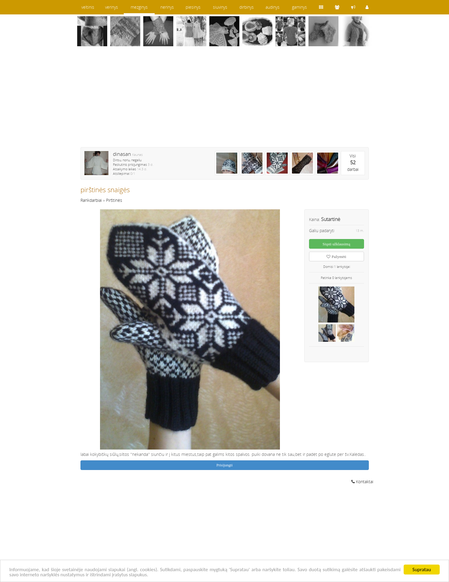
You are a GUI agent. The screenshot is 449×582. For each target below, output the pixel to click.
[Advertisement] (224, 101)
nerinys (167, 7)
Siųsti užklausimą (336, 244)
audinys (272, 7)
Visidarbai (353, 162)
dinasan (122, 153)
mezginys (139, 7)
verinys (111, 7)
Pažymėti (336, 257)
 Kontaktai (362, 481)
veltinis (87, 7)
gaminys (299, 7)
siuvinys (220, 7)
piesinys (193, 7)
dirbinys (246, 7)
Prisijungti (224, 465)
